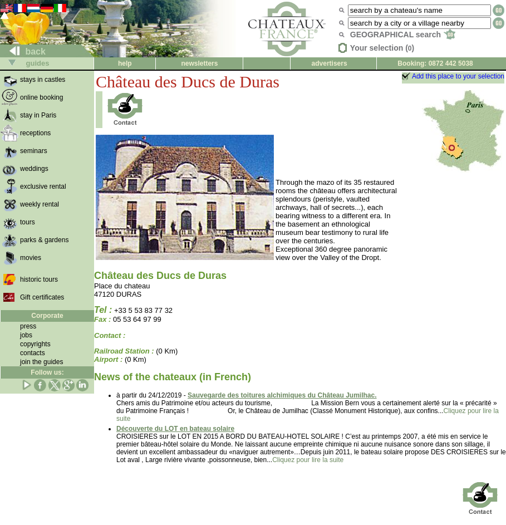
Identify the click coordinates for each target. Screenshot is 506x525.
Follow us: (47, 372)
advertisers (329, 63)
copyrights (35, 344)
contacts (32, 353)
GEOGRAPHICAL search (402, 34)
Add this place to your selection (458, 76)
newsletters (199, 63)
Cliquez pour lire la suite (307, 460)
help (125, 63)
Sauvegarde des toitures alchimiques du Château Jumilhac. (282, 395)
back (23, 51)
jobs (26, 335)
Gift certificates (42, 297)
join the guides (41, 362)
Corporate (47, 316)
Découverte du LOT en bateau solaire (175, 429)
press (28, 326)
